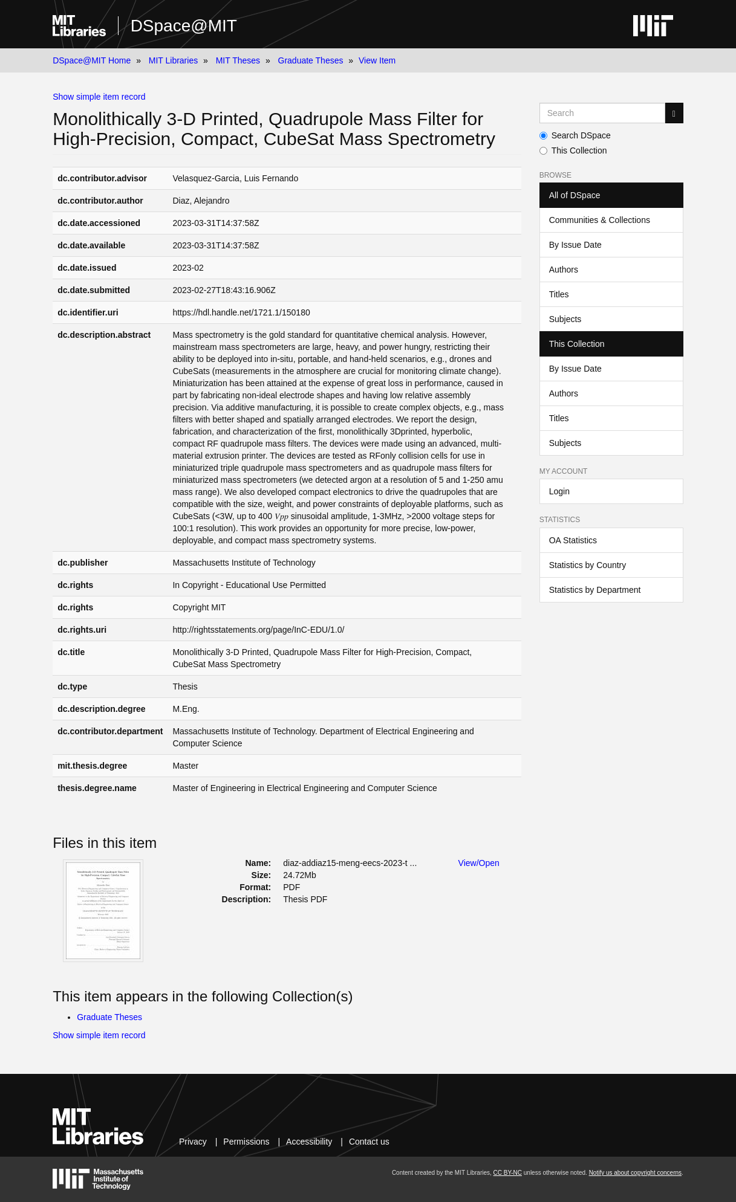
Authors (563, 269)
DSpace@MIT (184, 25)
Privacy (193, 1141)
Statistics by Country (588, 565)
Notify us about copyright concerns (635, 1172)
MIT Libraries (173, 60)
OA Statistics (573, 540)
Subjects (565, 319)
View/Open (479, 863)
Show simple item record (99, 97)
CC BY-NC (507, 1172)
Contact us (369, 1141)
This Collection (573, 150)
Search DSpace (575, 135)
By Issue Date (575, 245)
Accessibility (309, 1141)
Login (559, 491)
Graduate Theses (311, 60)
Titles (559, 294)
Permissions (246, 1141)
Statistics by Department (595, 590)
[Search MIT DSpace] (602, 113)
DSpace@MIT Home (92, 60)
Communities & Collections (599, 220)
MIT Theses (238, 60)
